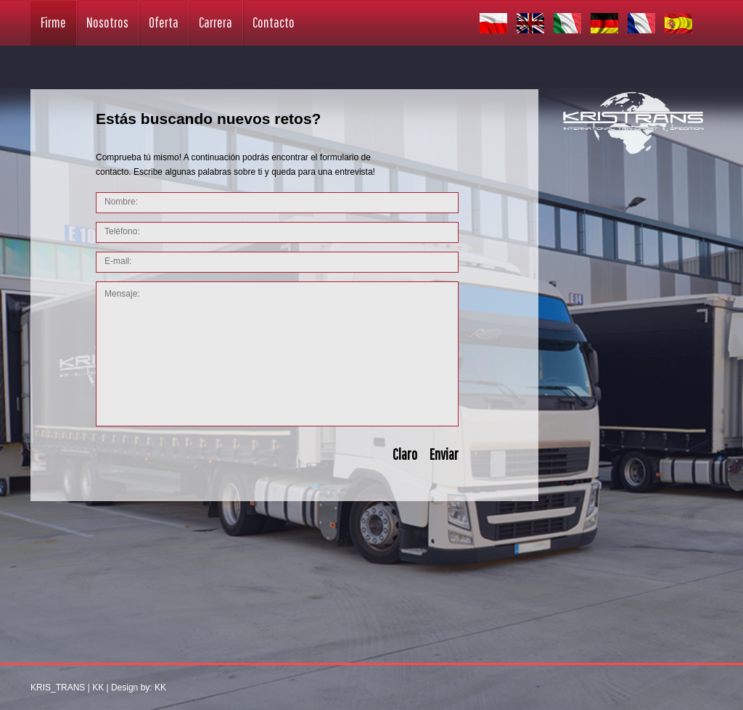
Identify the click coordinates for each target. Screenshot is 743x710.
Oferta (163, 22)
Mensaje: (277, 353)
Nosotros (107, 22)
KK (98, 687)
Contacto (274, 22)
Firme (53, 22)
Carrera (215, 22)
